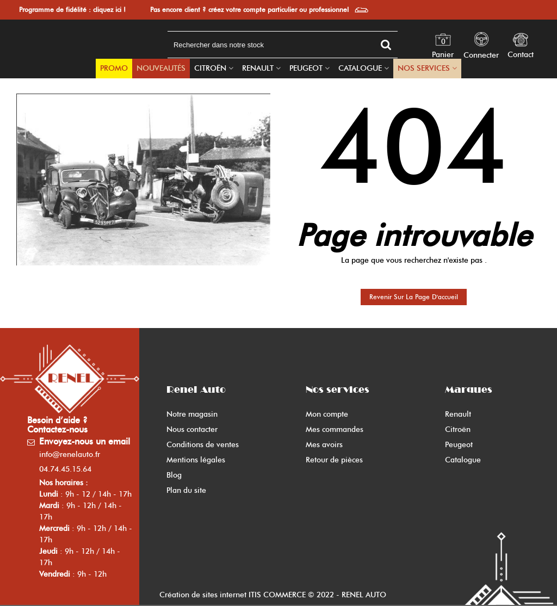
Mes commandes (334, 429)
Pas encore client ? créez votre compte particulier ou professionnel (249, 9)
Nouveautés (161, 68)
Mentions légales (195, 460)
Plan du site (186, 490)
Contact (521, 54)
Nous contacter (192, 429)
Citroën (210, 68)
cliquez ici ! (109, 9)
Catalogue (360, 68)
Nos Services (424, 68)
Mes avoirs (324, 444)
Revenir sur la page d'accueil (413, 297)
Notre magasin (192, 414)
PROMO (114, 68)
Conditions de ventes (202, 444)
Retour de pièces (334, 460)
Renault (258, 68)
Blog (174, 475)
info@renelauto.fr (69, 454)
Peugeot (306, 68)
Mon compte (327, 414)
